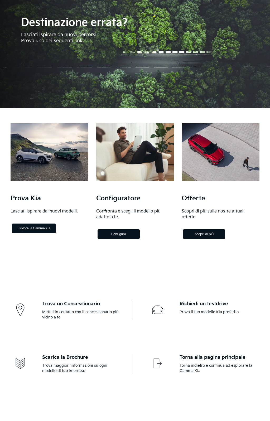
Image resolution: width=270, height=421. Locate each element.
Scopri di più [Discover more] (204, 234)
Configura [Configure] (118, 234)
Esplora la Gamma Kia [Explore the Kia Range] (33, 228)
